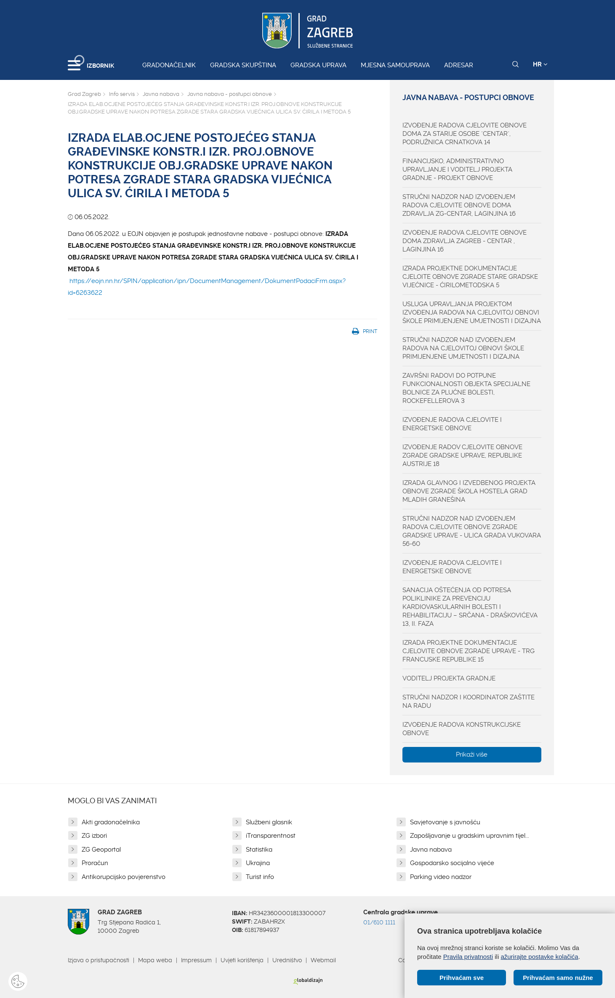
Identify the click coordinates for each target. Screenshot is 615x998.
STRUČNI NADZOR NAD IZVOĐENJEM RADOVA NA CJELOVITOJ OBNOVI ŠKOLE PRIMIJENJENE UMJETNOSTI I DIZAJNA (463, 348)
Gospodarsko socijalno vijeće (452, 863)
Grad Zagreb (84, 94)
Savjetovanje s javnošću (445, 822)
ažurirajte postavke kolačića (539, 956)
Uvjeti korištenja (242, 960)
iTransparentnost (271, 835)
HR (540, 64)
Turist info (260, 877)
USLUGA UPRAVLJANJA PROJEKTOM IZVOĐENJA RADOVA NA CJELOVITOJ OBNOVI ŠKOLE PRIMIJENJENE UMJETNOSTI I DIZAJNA (471, 312)
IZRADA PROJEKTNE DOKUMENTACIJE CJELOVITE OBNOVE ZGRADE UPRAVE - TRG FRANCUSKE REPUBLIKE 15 (468, 651)
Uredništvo (287, 960)
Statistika (259, 849)
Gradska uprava (318, 65)
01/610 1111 (379, 922)
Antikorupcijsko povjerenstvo (123, 877)
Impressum (196, 960)
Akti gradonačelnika (111, 822)
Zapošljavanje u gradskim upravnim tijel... (469, 835)
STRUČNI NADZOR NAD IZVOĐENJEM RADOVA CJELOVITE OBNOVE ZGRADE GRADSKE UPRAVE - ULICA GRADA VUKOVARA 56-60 (471, 531)
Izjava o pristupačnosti (98, 960)
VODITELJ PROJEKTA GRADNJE (448, 678)
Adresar (458, 65)
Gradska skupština (243, 65)
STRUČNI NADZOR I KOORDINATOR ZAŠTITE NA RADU (468, 701)
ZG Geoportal (101, 849)
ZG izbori (94, 835)
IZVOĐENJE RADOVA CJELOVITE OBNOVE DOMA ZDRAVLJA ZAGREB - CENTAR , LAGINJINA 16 (464, 241)
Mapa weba (155, 960)
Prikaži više (471, 754)
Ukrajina (258, 863)
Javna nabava (161, 94)
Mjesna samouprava (395, 65)
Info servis (122, 94)
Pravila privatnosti (468, 956)
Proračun (95, 863)
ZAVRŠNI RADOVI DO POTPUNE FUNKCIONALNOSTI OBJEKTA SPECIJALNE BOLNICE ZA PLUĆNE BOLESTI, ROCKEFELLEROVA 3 (466, 388)
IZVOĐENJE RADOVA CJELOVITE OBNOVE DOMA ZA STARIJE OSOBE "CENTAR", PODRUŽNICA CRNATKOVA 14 (464, 134)
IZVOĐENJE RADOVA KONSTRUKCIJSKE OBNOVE (461, 729)
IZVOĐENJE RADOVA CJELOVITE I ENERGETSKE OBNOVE (452, 424)
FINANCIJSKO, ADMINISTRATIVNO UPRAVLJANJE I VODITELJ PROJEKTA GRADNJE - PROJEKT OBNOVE (457, 169)
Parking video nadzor (440, 877)
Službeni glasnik (269, 822)
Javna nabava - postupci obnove (229, 94)
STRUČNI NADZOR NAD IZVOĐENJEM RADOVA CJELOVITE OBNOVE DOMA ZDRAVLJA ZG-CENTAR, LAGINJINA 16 (459, 205)
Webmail (323, 960)
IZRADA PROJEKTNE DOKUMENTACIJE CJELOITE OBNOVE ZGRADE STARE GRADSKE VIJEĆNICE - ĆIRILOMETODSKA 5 (470, 277)
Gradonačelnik (169, 65)
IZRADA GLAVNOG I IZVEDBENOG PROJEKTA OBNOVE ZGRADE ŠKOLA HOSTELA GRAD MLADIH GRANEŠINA (468, 491)
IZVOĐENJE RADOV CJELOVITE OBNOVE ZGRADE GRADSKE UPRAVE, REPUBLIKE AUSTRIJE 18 (462, 455)
